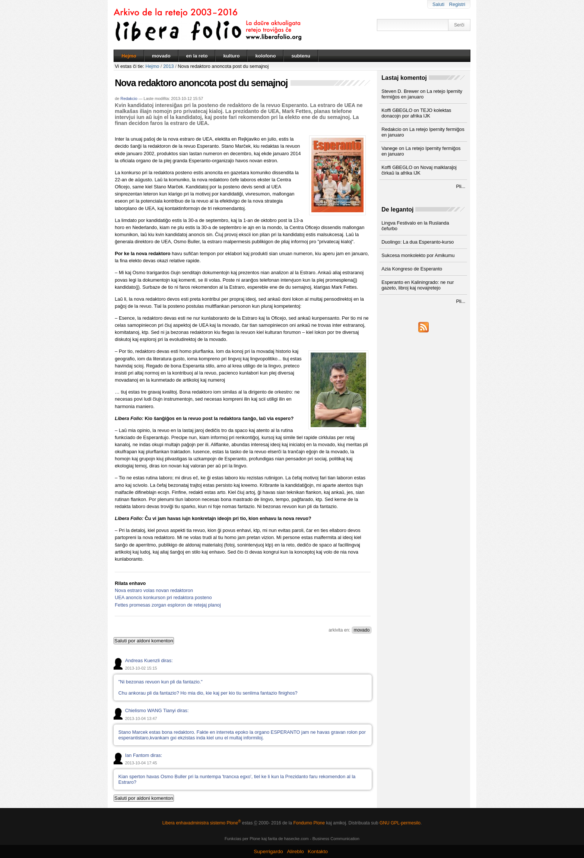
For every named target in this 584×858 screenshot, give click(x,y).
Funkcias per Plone (242, 838)
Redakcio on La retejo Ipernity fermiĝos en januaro (422, 132)
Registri (457, 4)
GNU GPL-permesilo (400, 823)
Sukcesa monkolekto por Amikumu (417, 255)
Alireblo (295, 851)
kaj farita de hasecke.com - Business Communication (310, 838)
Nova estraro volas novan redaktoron (154, 590)
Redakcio (128, 98)
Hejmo (128, 56)
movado (161, 56)
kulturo (231, 56)
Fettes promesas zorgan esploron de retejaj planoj (168, 605)
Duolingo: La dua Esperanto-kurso (417, 242)
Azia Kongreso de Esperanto (411, 269)
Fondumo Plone (309, 823)
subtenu (300, 56)
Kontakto (318, 851)
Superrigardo (268, 851)
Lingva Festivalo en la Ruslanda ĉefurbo (415, 225)
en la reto (197, 56)
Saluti (438, 4)
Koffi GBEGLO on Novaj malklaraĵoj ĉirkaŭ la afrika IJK (419, 170)
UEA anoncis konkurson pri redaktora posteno (163, 597)
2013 (168, 66)
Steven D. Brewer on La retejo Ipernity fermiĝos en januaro (421, 94)
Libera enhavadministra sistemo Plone (201, 823)
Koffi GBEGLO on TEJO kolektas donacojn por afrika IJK (416, 113)
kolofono (265, 56)
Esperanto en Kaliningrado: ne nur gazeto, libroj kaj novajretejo (417, 285)
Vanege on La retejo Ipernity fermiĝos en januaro (420, 151)
